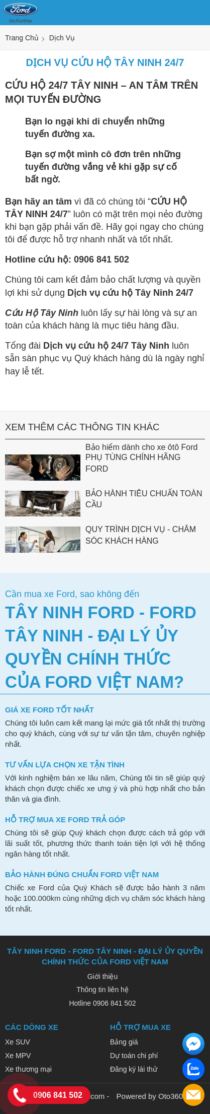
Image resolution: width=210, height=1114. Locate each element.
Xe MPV (18, 1056)
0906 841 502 (57, 1095)
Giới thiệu (102, 976)
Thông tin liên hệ (102, 990)
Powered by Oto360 (150, 1096)
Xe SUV (17, 1042)
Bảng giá (124, 1042)
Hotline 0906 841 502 (102, 1003)
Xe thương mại (28, 1069)
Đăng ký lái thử (133, 1069)
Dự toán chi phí (134, 1056)
